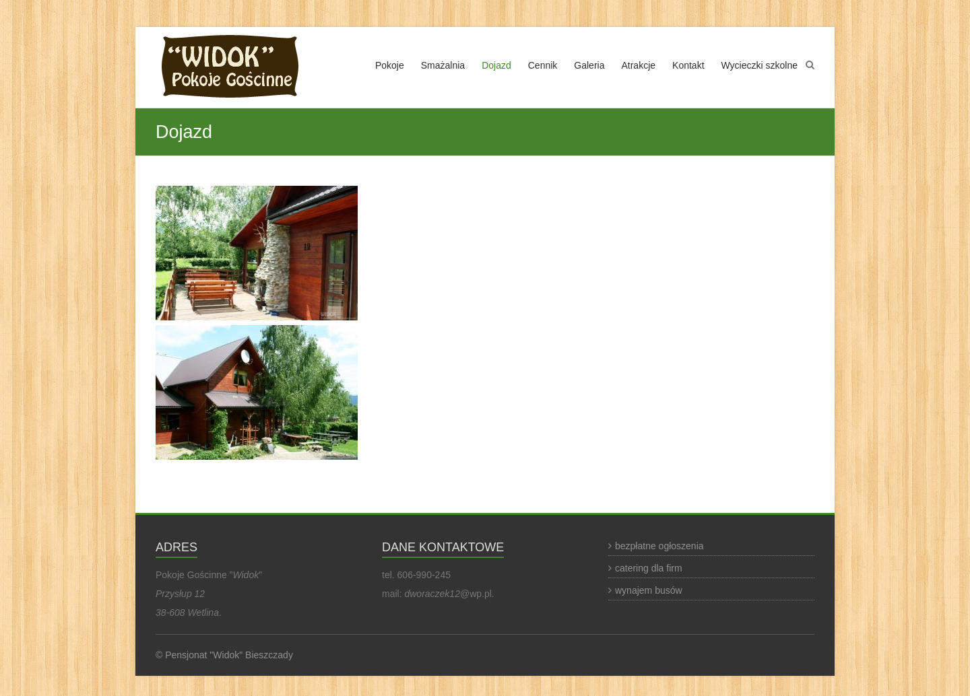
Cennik (543, 65)
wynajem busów (648, 590)
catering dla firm (648, 568)
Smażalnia (443, 65)
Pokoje (389, 65)
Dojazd (496, 65)
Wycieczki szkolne (759, 65)
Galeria (589, 65)
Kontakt (688, 65)
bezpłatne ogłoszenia (659, 546)
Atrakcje (638, 65)
